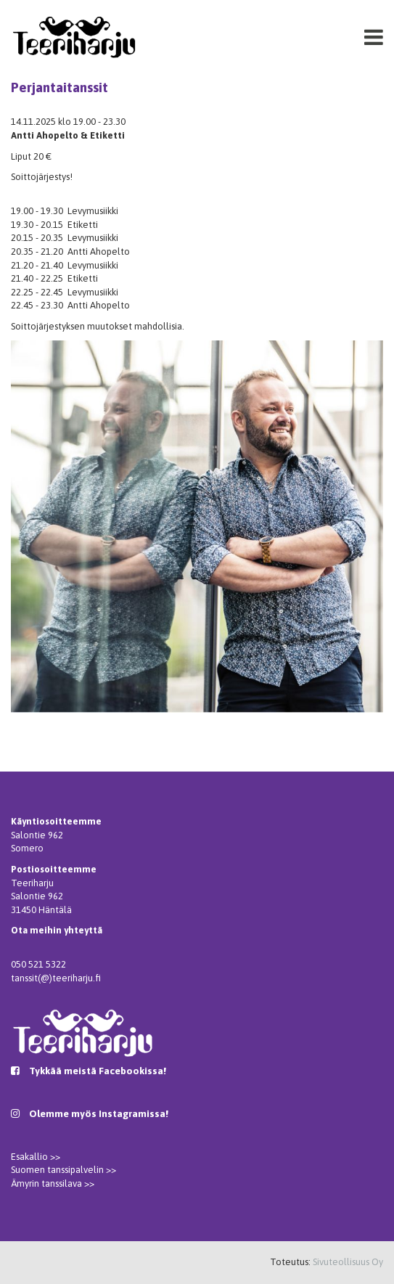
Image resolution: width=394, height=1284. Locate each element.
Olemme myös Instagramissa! (98, 1113)
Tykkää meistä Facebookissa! (97, 1070)
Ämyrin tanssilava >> (52, 1183)
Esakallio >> (35, 1156)
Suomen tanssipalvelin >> (63, 1169)
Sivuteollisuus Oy (348, 1261)
